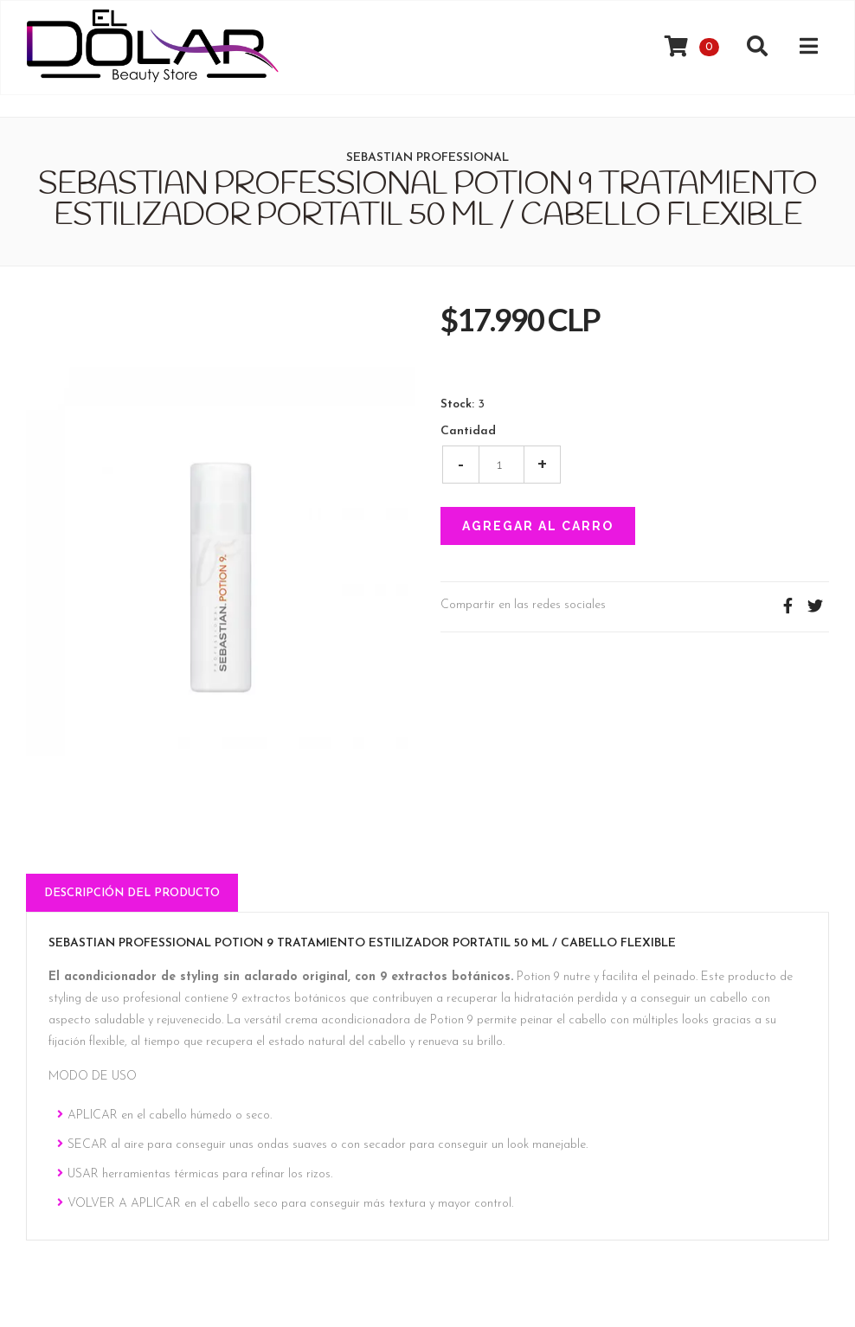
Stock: (457, 405)
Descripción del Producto (132, 893)
